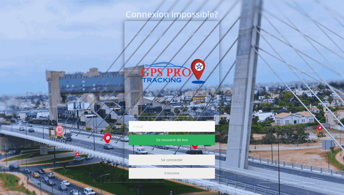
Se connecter (172, 159)
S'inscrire (171, 173)
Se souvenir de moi (172, 139)
